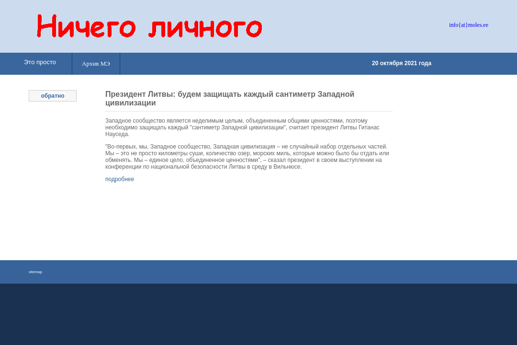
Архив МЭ (96, 63)
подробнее (119, 179)
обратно (52, 95)
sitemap (35, 272)
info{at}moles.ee (468, 25)
